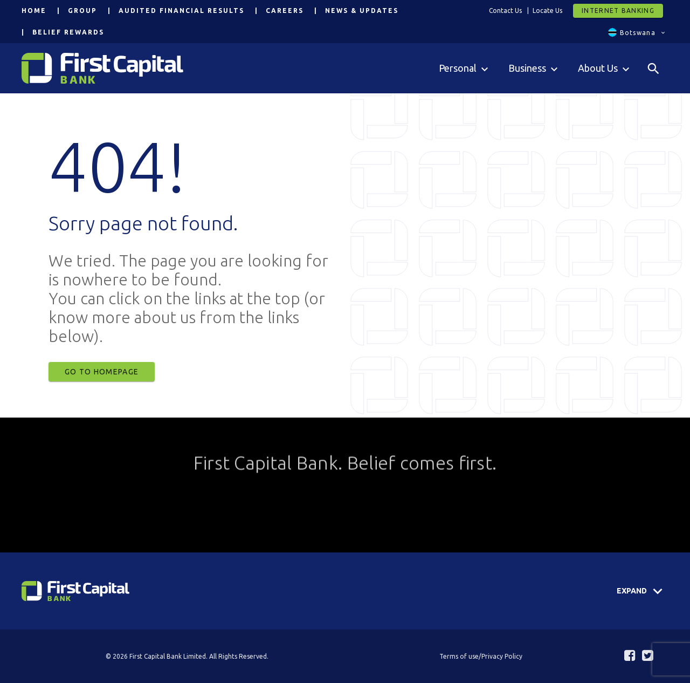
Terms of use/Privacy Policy (480, 656)
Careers (284, 10)
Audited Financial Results (181, 10)
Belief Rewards (68, 32)
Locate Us (547, 10)
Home (34, 10)
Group (82, 10)
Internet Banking (618, 10)
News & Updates (361, 10)
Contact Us (505, 10)
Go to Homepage (102, 371)
